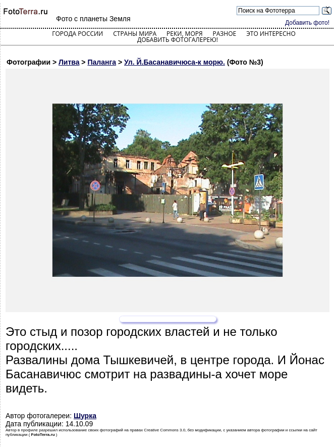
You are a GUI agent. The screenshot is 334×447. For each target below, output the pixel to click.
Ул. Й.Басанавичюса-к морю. (174, 62)
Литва (69, 62)
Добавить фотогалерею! (177, 39)
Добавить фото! (307, 22)
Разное (225, 33)
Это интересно (271, 33)
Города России (77, 33)
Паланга (101, 62)
